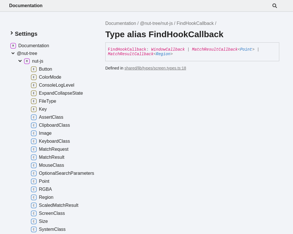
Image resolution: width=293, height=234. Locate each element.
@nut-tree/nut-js (156, 23)
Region (163, 54)
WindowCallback (168, 49)
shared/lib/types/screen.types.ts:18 (155, 68)
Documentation (25, 5)
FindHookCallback (195, 23)
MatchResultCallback (215, 49)
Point (246, 49)
